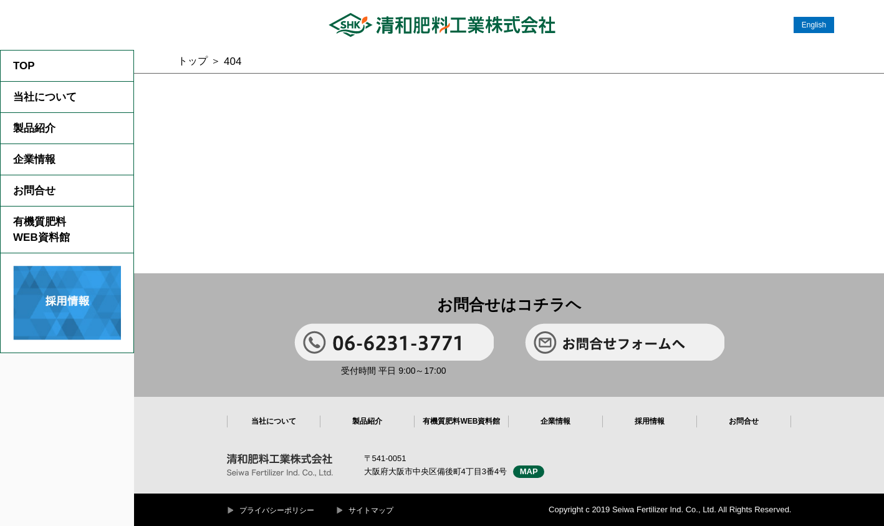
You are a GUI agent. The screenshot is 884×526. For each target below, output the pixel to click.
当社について (45, 97)
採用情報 (650, 421)
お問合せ (34, 191)
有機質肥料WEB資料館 (41, 229)
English (814, 25)
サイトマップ (370, 510)
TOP (24, 66)
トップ (193, 61)
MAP (529, 471)
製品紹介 (34, 128)
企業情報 (34, 159)
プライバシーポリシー (276, 510)
